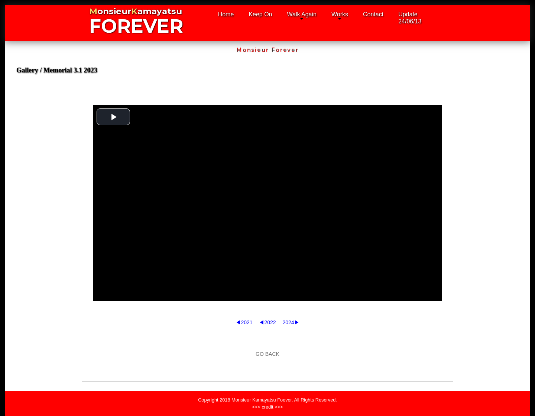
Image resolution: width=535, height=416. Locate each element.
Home (226, 14)
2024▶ (290, 322)
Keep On (260, 14)
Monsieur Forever (267, 49)
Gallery (27, 70)
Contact (373, 14)
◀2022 (267, 322)
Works (339, 14)
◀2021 (244, 322)
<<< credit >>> (267, 407)
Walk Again (302, 14)
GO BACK (267, 354)
